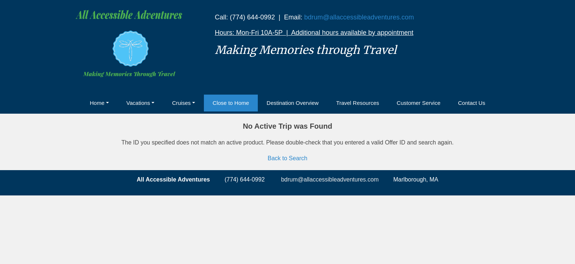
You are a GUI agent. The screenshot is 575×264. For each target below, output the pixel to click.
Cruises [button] (181, 103)
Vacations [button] (138, 103)
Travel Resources (357, 103)
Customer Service (418, 103)
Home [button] (97, 103)
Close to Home (231, 103)
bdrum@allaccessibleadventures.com (359, 17)
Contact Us (471, 103)
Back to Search (288, 158)
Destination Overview (293, 103)
